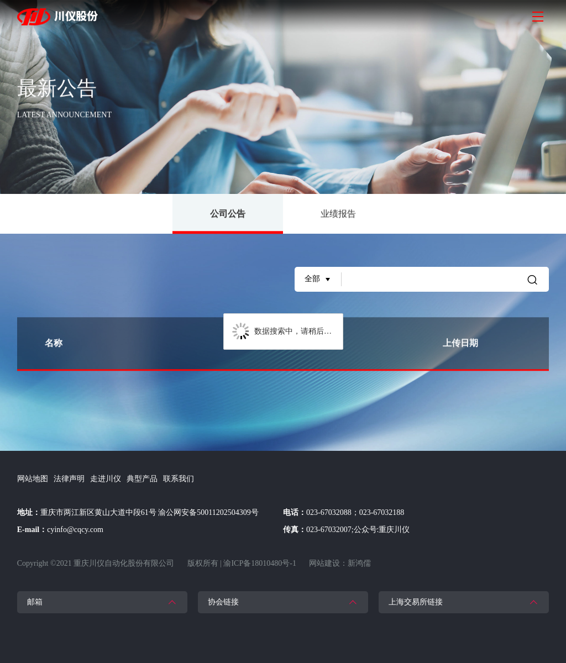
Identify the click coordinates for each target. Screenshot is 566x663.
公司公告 (227, 221)
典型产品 (142, 479)
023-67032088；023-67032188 (355, 512)
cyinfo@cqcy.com (75, 529)
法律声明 (69, 479)
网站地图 (32, 479)
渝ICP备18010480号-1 (259, 563)
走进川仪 (105, 479)
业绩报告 (338, 214)
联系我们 (178, 479)
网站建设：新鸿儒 (340, 563)
